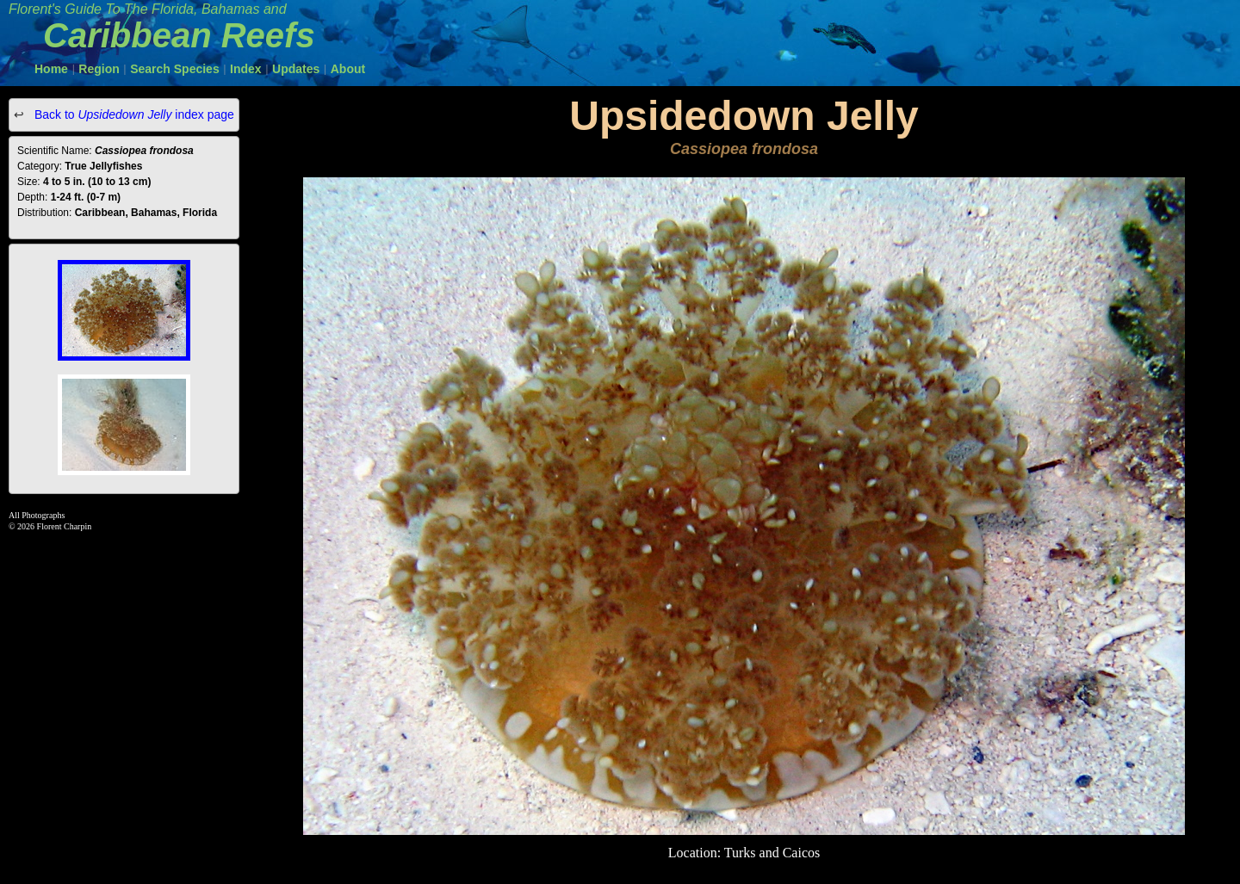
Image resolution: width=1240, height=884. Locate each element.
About (348, 69)
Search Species (175, 69)
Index (246, 69)
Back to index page (132, 114)
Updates (295, 69)
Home (51, 69)
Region (98, 69)
